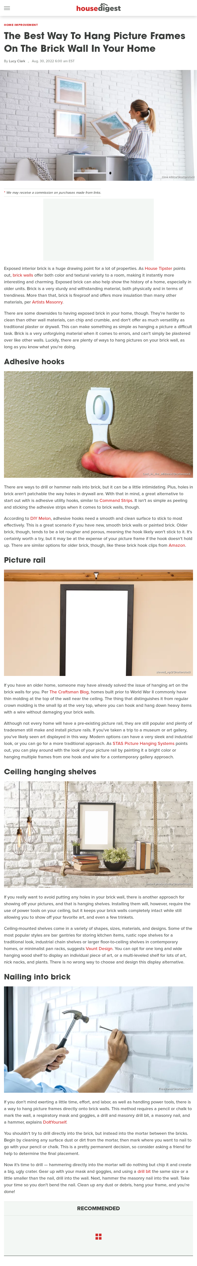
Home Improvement (21, 25)
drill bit (144, 1171)
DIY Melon (40, 518)
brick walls (23, 275)
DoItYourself (54, 1122)
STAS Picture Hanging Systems (143, 743)
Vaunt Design (99, 948)
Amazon (177, 545)
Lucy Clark (17, 61)
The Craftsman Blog (69, 692)
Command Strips (115, 500)
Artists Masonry (47, 302)
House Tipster (158, 268)
